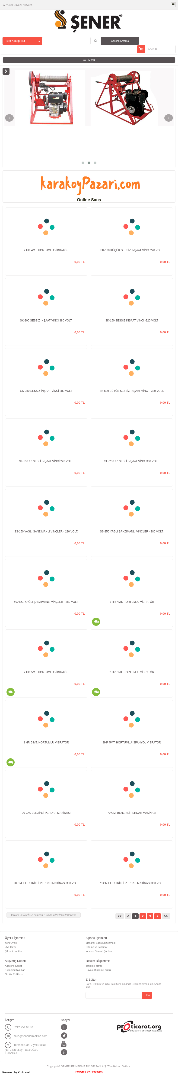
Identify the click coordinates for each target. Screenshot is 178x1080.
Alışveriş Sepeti (13, 965)
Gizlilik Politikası (14, 974)
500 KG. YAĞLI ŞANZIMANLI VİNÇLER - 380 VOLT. (46, 601)
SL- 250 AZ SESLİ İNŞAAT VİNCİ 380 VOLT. (131, 461)
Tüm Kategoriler (15, 40)
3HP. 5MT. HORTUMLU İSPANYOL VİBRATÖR (132, 742)
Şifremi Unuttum (14, 951)
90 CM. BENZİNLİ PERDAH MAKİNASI (46, 812)
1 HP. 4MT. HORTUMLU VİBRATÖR (131, 601)
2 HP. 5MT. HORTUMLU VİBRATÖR (46, 672)
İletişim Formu (94, 965)
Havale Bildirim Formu (98, 970)
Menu (91, 59)
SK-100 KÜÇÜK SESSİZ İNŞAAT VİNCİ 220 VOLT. (131, 250)
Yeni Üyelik (11, 942)
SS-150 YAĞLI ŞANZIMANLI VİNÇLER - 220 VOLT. (46, 531)
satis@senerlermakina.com (30, 1036)
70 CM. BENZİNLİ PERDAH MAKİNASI (132, 812)
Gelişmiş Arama (120, 40)
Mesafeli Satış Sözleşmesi (100, 942)
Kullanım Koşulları (15, 970)
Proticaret (96, 1071)
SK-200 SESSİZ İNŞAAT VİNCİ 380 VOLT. (46, 320)
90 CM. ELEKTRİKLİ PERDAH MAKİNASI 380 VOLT (46, 883)
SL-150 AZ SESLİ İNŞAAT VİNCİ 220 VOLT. (46, 461)
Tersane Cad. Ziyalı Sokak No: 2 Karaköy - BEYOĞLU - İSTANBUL (25, 1049)
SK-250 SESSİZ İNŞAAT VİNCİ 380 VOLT (46, 390)
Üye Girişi (10, 947)
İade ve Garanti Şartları (99, 951)
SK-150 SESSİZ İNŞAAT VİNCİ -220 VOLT (131, 320)
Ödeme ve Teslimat (96, 947)
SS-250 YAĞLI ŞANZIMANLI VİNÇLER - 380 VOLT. (132, 531)
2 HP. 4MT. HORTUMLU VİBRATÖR (46, 250)
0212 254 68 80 (23, 1027)
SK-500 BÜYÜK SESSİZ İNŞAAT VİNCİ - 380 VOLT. (132, 390)
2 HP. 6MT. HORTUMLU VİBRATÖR (131, 672)
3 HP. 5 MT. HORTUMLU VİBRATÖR (46, 742)
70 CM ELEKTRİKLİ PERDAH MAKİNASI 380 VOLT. (131, 883)
